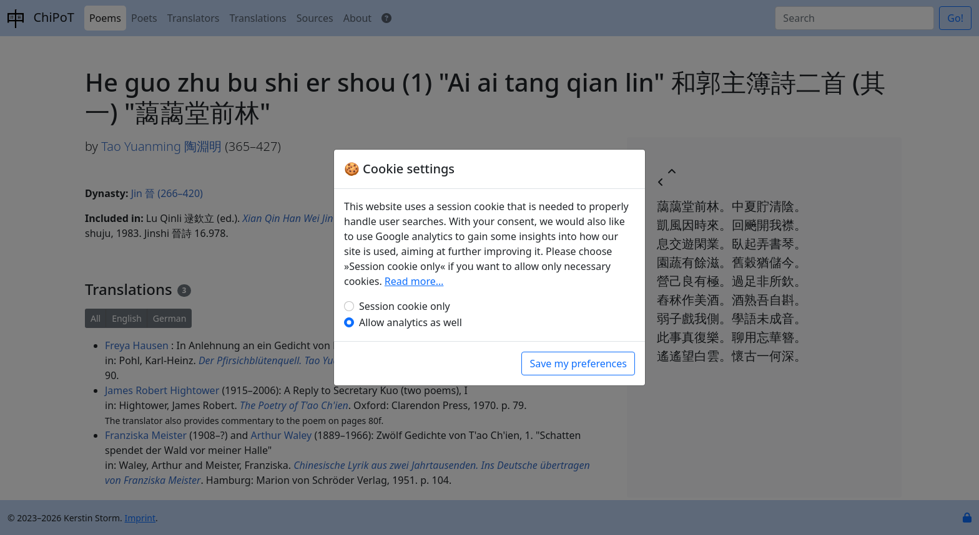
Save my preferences (578, 363)
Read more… (414, 281)
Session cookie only (404, 306)
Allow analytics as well (410, 322)
